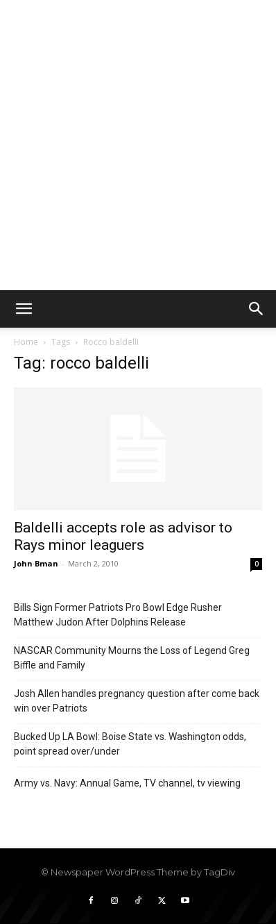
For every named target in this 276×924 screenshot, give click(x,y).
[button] (23, 309)
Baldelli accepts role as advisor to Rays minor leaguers (123, 536)
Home (26, 342)
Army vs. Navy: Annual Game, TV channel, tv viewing (127, 783)
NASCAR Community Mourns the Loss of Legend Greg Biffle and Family (132, 658)
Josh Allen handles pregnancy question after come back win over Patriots (136, 701)
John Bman (36, 563)
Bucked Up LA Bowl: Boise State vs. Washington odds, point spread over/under (130, 744)
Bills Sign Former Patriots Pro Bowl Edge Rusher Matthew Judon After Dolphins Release (118, 615)
